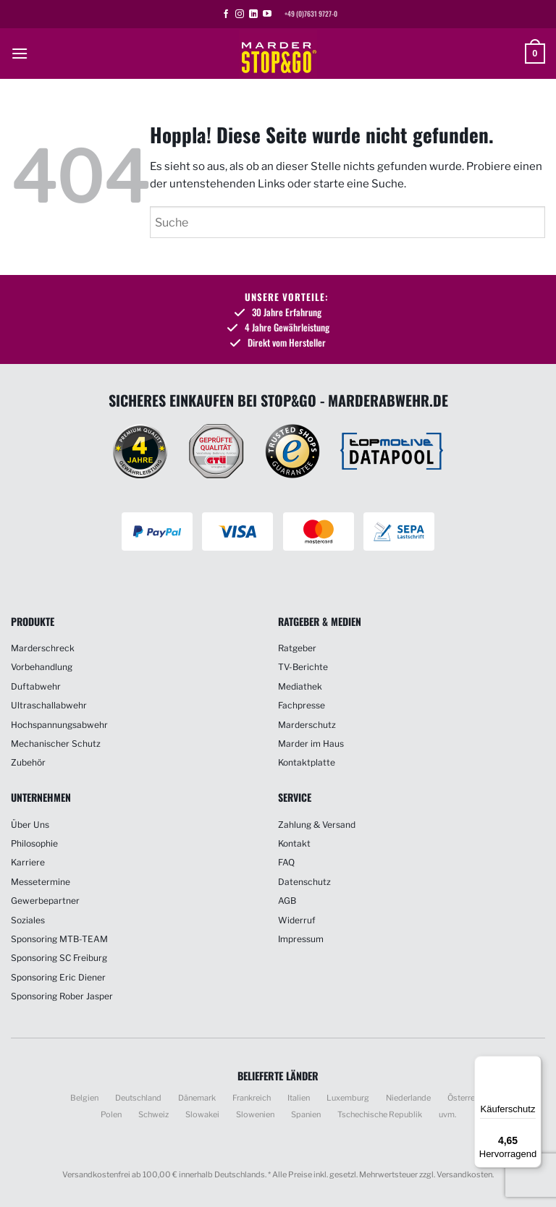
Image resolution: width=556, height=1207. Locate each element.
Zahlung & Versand (316, 824)
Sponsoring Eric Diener (58, 977)
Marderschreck (43, 648)
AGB (287, 900)
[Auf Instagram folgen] (239, 14)
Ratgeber (297, 648)
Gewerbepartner (45, 900)
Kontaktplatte (306, 762)
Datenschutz (304, 881)
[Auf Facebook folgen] (226, 14)
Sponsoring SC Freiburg (59, 957)
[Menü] (533, 1064)
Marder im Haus (311, 743)
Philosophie (34, 843)
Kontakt (294, 843)
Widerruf (297, 920)
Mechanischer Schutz (56, 743)
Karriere (28, 862)
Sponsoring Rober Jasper (62, 996)
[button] (19, 53)
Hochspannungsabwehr (59, 724)
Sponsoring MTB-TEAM (59, 938)
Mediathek (300, 686)
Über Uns (30, 824)
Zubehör (28, 762)
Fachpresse (301, 705)
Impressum (301, 938)
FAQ (286, 862)
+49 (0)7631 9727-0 (311, 14)
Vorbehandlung (41, 666)
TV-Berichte (303, 666)
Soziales (28, 920)
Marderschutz (307, 724)
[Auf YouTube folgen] (267, 14)
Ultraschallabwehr (49, 705)
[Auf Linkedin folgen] (253, 14)
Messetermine (40, 881)
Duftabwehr (36, 686)
